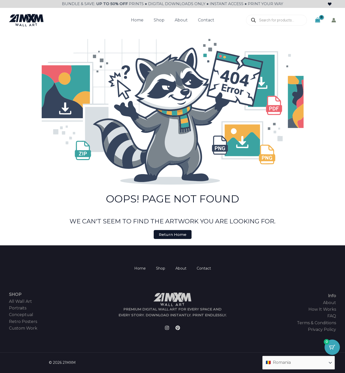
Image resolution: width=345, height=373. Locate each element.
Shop (159, 20)
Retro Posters (23, 321)
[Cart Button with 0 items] (332, 347)
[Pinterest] (177, 328)
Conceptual (21, 314)
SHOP (15, 294)
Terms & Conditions (316, 322)
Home (137, 20)
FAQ (331, 316)
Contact (206, 20)
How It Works (322, 309)
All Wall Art (20, 301)
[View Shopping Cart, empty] (317, 20)
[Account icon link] (333, 20)
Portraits (17, 308)
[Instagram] (167, 328)
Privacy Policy (322, 329)
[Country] (298, 362)
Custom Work (23, 328)
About (181, 20)
